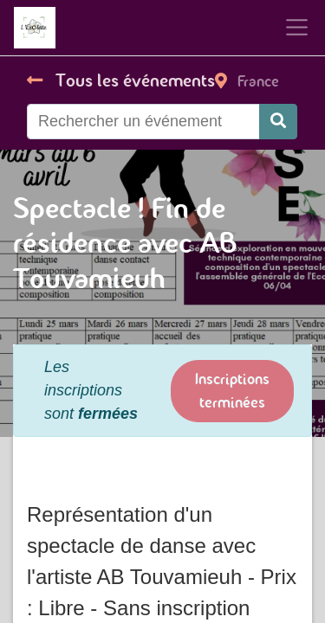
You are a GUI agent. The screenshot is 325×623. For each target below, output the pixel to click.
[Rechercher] (278, 121)
